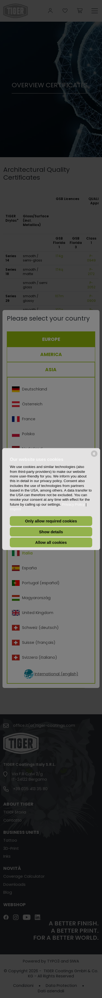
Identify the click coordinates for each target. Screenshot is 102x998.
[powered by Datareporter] (94, 456)
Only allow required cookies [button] (51, 521)
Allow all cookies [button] (51, 542)
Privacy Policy (73, 504)
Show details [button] (51, 531)
